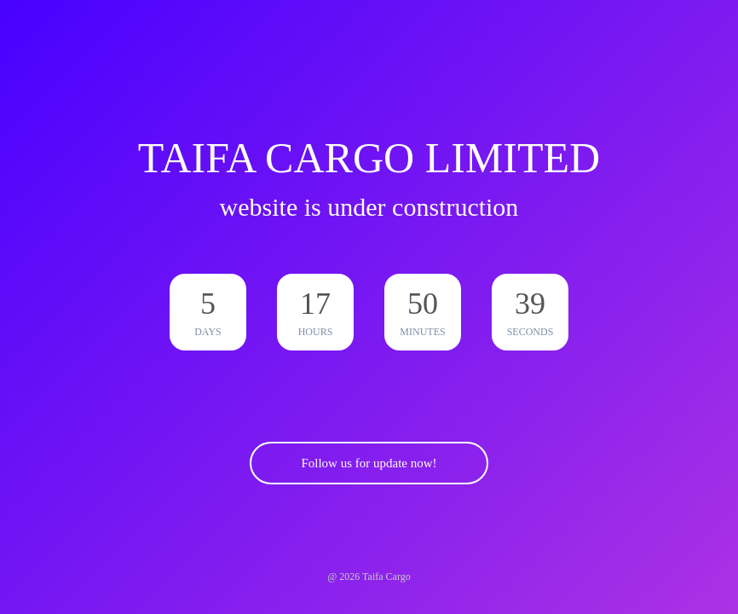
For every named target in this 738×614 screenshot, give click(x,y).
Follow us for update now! (368, 463)
